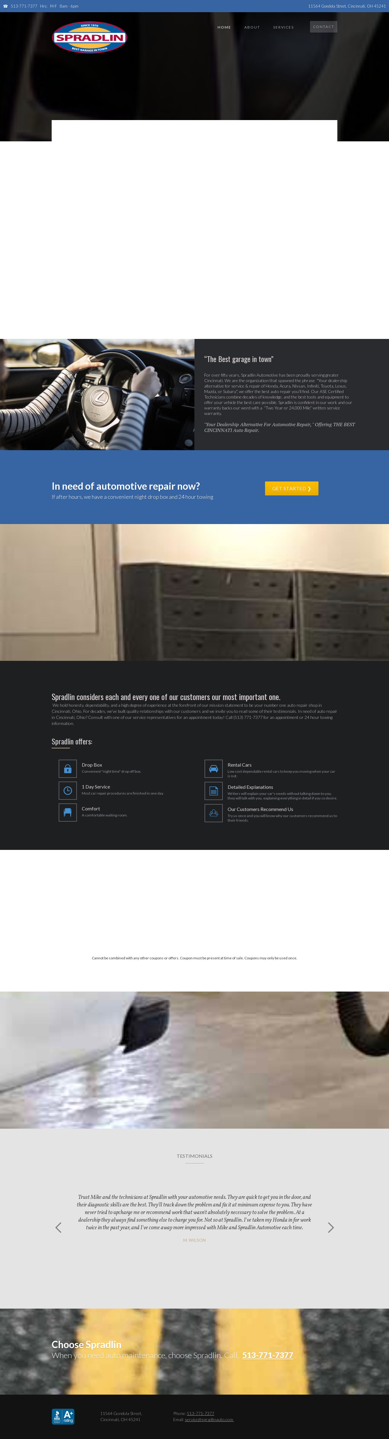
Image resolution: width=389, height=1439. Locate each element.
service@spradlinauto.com (209, 1419)
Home (224, 27)
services (283, 27)
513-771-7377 (24, 6)
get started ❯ (292, 488)
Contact (323, 26)
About (252, 27)
